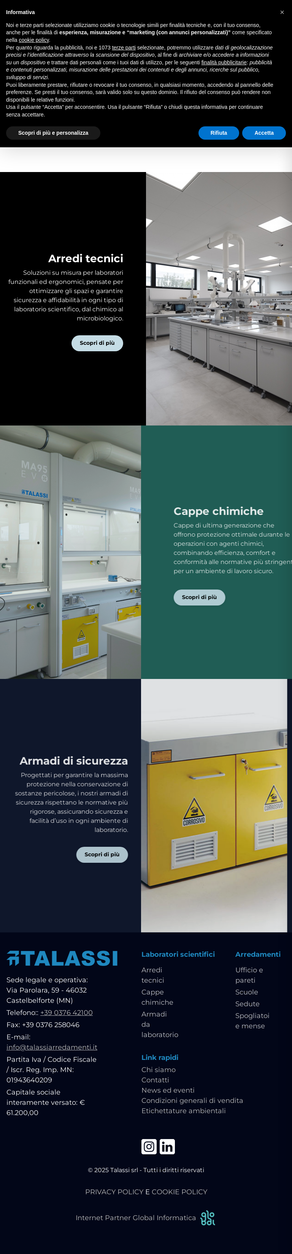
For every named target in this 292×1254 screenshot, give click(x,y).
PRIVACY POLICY (114, 1192)
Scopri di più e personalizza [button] (53, 133)
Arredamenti (258, 954)
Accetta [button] (264, 133)
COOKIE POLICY (179, 1192)
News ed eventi (168, 1090)
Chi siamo (158, 1070)
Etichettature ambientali (183, 1111)
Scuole (246, 992)
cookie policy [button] (34, 40)
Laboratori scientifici (178, 954)
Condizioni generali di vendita (192, 1100)
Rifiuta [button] (219, 133)
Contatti (155, 1080)
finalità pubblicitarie (224, 62)
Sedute (247, 1004)
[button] (282, 12)
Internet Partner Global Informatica (146, 1218)
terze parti (124, 48)
